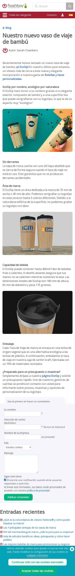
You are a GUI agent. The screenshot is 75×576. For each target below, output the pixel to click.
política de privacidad (38, 490)
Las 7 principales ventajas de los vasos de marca (29, 527)
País (6, 442)
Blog (6, 28)
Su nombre (10, 409)
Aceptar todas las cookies (37, 571)
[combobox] (49, 6)
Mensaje (8, 453)
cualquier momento (37, 555)
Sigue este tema (13, 476)
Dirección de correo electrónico (14, 421)
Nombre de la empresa (16, 432)
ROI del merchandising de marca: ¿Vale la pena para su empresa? (38, 532)
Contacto (52, 14)
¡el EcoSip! (22, 67)
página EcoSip (50, 376)
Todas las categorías (17, 15)
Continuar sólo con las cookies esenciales (37, 562)
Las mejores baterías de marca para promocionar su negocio (36, 544)
